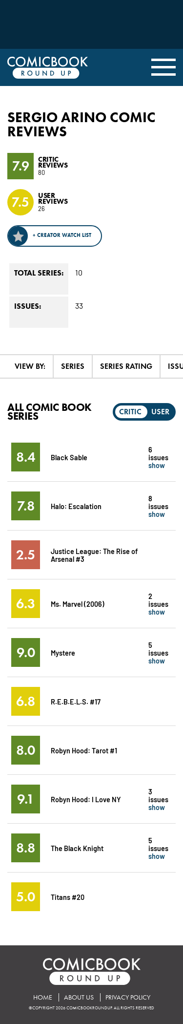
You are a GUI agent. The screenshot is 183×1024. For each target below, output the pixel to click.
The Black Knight (77, 848)
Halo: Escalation (76, 506)
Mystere (63, 652)
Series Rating (126, 366)
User (160, 411)
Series (72, 366)
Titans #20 (67, 896)
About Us (79, 997)
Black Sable (69, 457)
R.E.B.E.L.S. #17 (76, 701)
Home (42, 997)
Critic (130, 411)
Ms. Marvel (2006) (77, 603)
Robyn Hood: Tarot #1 (84, 750)
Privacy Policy (127, 997)
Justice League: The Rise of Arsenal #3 (94, 554)
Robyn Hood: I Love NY (86, 799)
